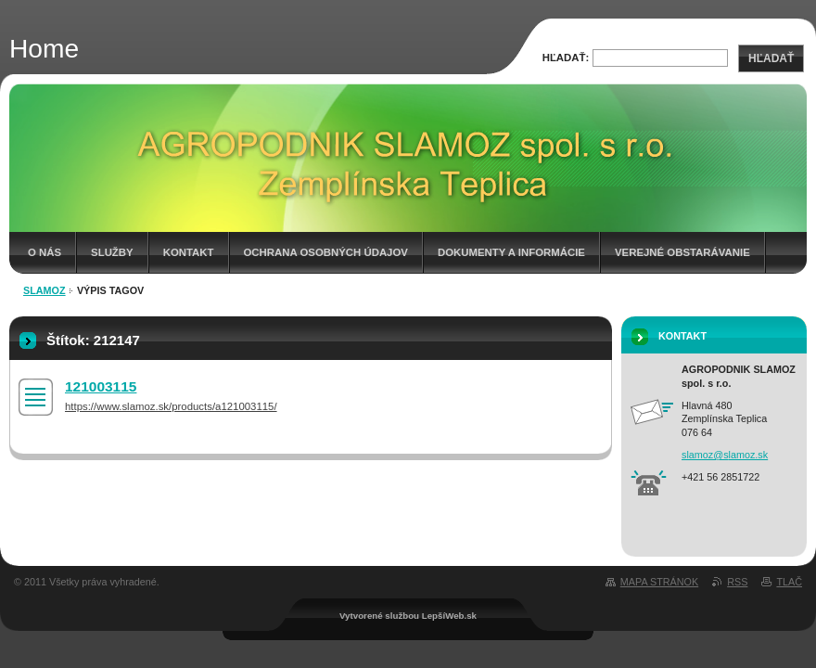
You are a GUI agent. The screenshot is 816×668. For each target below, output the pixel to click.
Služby (112, 252)
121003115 (100, 386)
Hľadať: (566, 57)
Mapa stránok (659, 581)
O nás (44, 252)
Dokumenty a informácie (511, 252)
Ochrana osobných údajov (326, 252)
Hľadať (771, 58)
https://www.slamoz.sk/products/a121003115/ (171, 406)
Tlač (789, 581)
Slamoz (44, 290)
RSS (737, 581)
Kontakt (188, 252)
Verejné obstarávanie (682, 252)
